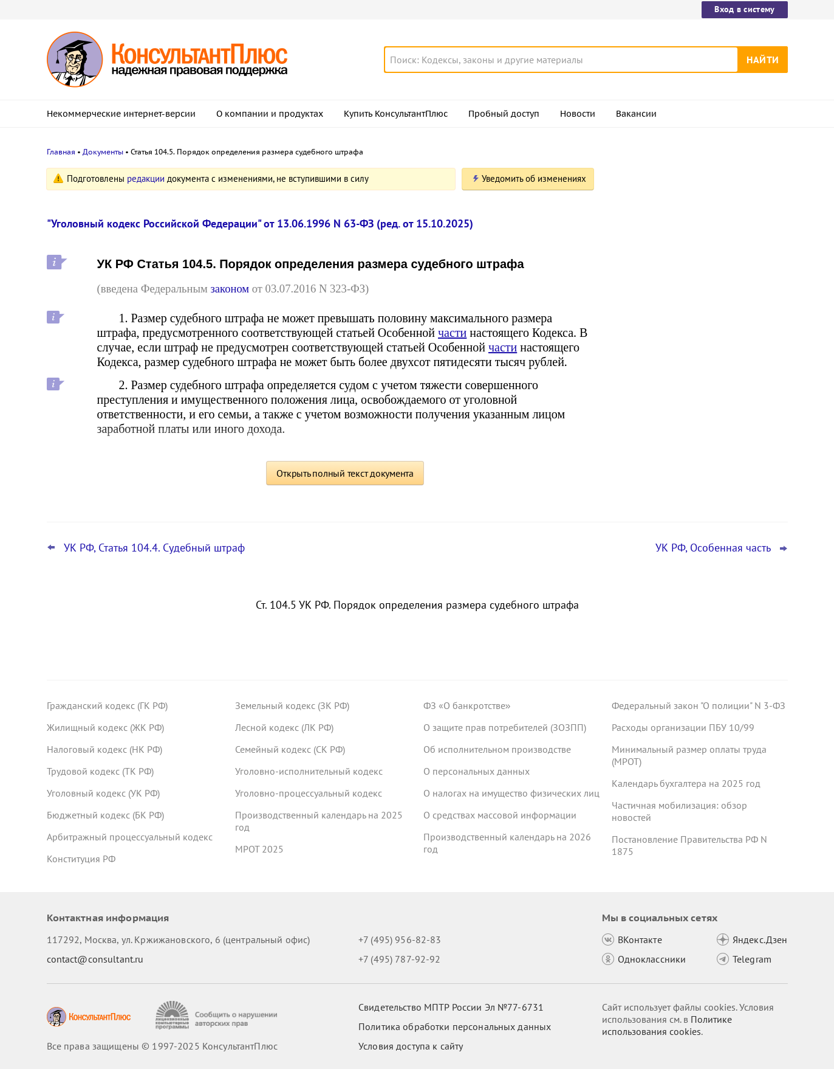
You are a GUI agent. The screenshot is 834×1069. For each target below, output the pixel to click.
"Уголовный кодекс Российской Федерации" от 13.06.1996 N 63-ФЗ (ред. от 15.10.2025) (260, 223)
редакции (146, 178)
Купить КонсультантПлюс (396, 113)
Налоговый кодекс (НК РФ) (104, 749)
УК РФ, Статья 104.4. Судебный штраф (154, 548)
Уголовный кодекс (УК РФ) (103, 793)
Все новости (643, 463)
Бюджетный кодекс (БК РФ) (105, 815)
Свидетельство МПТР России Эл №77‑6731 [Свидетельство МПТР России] (451, 1007)
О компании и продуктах (269, 113)
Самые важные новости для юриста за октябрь (696, 365)
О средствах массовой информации (499, 815)
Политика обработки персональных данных (454, 1026)
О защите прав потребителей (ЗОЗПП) (504, 727)
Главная (61, 151)
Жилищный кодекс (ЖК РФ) (105, 727)
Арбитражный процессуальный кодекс (130, 837)
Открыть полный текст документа (345, 473)
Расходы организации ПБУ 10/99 (683, 727)
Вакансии (636, 113)
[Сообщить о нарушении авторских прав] (218, 1015)
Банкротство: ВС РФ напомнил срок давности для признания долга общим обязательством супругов (695, 239)
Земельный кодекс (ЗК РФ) (292, 705)
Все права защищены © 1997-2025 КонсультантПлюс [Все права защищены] (162, 1046)
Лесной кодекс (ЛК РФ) (284, 727)
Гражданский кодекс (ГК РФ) (107, 705)
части (452, 332)
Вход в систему (744, 9)
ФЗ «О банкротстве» (467, 705)
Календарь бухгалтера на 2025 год (686, 783)
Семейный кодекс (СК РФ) (290, 749)
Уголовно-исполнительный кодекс (309, 771)
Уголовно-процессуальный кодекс (308, 793)
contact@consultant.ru (95, 959)
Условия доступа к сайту (410, 1046)
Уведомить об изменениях (534, 178)
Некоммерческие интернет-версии (121, 113)
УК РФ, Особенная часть (713, 548)
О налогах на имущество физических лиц (511, 793)
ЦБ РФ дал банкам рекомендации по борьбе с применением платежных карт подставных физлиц (693, 304)
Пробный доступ (503, 113)
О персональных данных (476, 771)
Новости (577, 113)
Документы (103, 151)
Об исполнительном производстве (497, 749)
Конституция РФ (81, 859)
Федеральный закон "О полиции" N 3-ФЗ (698, 705)
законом (229, 288)
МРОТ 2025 (259, 849)
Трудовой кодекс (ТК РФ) (100, 771)
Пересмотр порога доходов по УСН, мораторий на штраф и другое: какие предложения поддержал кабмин (693, 425)
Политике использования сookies (667, 1025)
